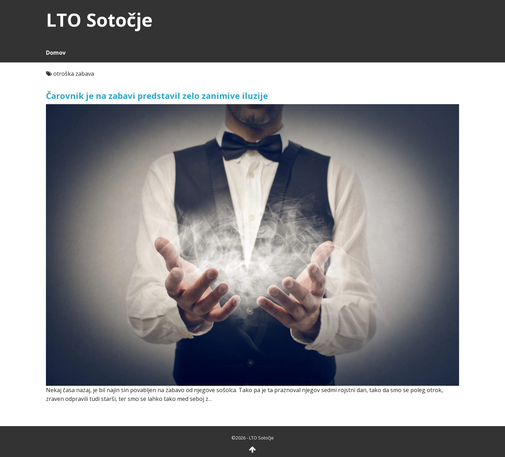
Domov (56, 52)
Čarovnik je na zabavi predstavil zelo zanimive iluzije (157, 95)
